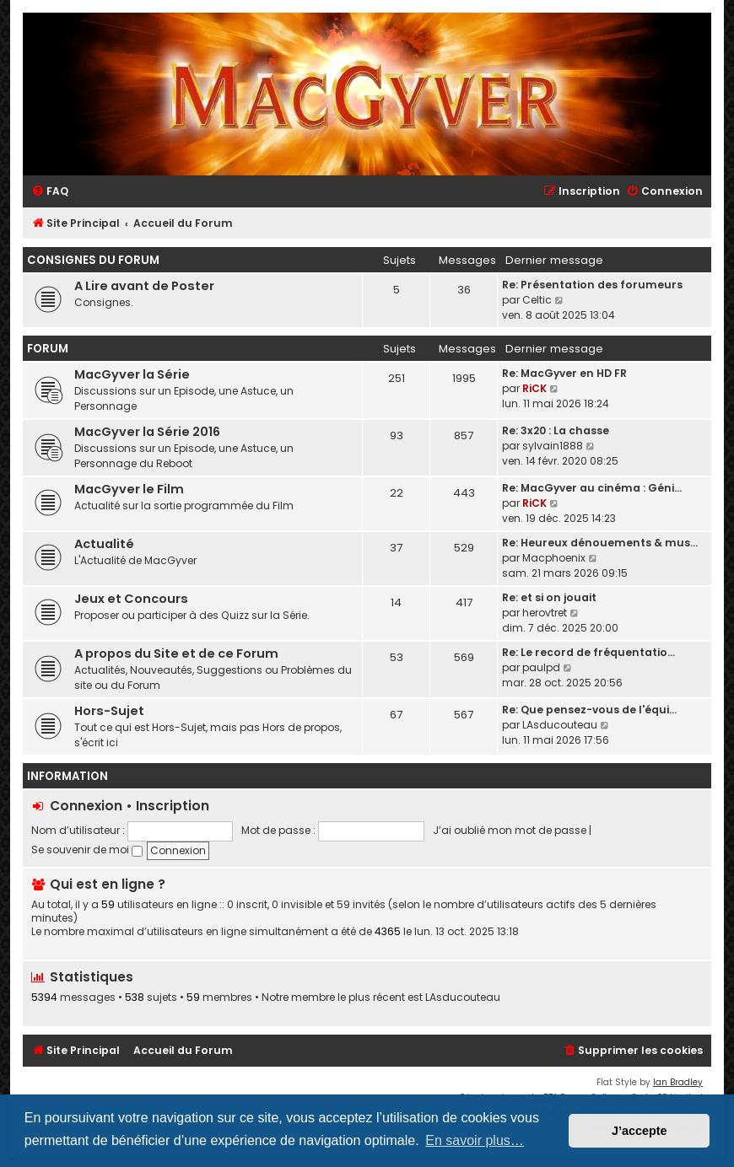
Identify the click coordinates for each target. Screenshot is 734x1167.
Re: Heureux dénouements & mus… (600, 542)
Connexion (86, 806)
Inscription (172, 806)
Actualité (104, 543)
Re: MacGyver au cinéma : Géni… (592, 488)
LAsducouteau (559, 725)
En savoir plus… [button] (474, 1140)
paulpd (541, 667)
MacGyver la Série (132, 374)
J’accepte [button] (639, 1130)
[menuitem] (49, 191)
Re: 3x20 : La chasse (555, 430)
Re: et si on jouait (549, 597)
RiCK (534, 388)
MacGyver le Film (129, 489)
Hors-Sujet (109, 710)
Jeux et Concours (131, 598)
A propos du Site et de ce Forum (176, 653)
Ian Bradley (678, 1082)
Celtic (537, 300)
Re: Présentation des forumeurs (592, 284)
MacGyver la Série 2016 (147, 431)
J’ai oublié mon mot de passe (509, 830)
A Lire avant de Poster (144, 285)
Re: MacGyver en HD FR (564, 373)
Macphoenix (554, 558)
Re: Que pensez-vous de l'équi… (589, 709)
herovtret (544, 612)
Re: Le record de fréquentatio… (588, 652)
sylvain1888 (552, 445)
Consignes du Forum (93, 260)
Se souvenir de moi (87, 849)
